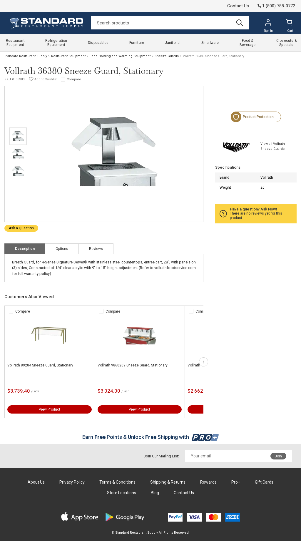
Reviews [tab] (96, 249)
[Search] (170, 22)
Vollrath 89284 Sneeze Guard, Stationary (40, 365)
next (203, 361)
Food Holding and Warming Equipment (120, 56)
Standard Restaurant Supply (25, 56)
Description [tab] (25, 249)
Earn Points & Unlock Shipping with (150, 437)
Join (278, 456)
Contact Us (238, 6)
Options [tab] (62, 249)
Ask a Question (21, 228)
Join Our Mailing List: (161, 456)
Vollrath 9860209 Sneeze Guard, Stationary (133, 365)
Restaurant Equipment (68, 56)
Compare (74, 79)
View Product (49, 409)
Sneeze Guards (167, 56)
